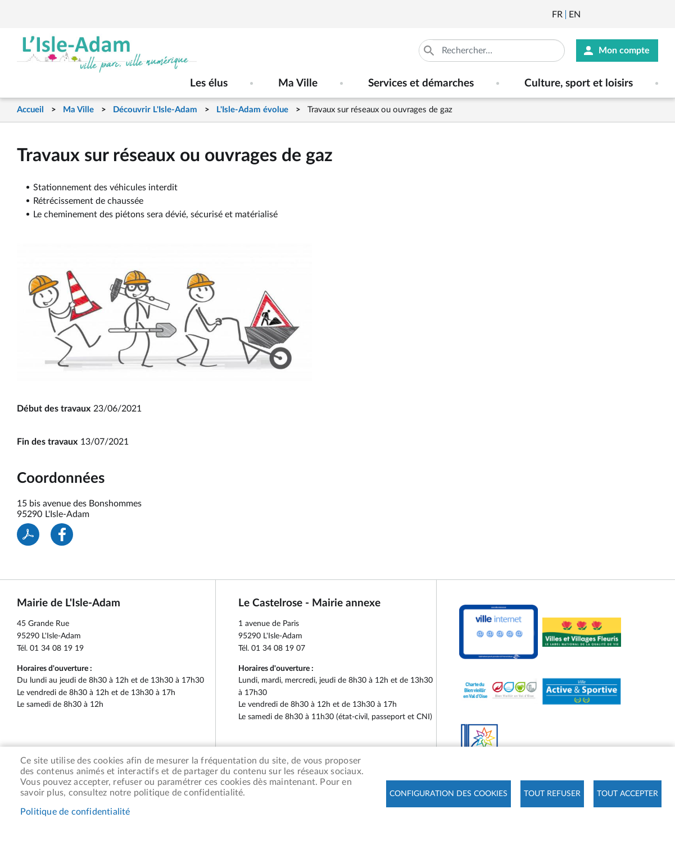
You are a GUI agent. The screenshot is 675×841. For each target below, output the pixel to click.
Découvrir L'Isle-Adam (155, 110)
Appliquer (430, 50)
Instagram (651, 15)
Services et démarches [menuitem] (421, 83)
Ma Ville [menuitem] (298, 83)
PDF (28, 534)
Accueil (30, 110)
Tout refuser (552, 794)
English (575, 14)
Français (557, 14)
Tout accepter (627, 794)
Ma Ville (78, 110)
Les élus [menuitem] (209, 83)
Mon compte (624, 50)
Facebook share (62, 534)
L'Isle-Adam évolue (252, 110)
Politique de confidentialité (75, 811)
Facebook (620, 15)
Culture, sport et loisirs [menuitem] (578, 83)
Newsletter (590, 15)
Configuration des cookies (448, 794)
